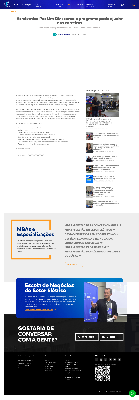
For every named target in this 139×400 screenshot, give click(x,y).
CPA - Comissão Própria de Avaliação (73, 377)
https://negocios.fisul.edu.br (39, 315)
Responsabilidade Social (72, 380)
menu (129, 5)
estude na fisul (113, 5)
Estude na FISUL (49, 372)
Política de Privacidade (48, 375)
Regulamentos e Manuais (72, 382)
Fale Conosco (49, 369)
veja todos (72, 270)
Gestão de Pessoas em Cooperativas (90, 239)
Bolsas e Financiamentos (72, 361)
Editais (67, 372)
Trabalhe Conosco (50, 367)
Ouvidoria (48, 365)
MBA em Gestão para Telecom (85, 252)
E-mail (111, 342)
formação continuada (59, 5)
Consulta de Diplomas (71, 367)
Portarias (67, 384)
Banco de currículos (48, 362)
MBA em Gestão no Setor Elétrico (88, 234)
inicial (16, 5)
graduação (26, 5)
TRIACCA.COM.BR (115, 397)
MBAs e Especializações (41, 5)
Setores (67, 365)
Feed (12, 11)
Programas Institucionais (72, 374)
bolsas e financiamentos (92, 5)
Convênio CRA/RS (70, 369)
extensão (79, 5)
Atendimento (132, 393)
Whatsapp (88, 342)
